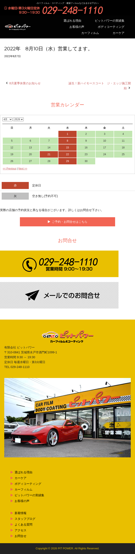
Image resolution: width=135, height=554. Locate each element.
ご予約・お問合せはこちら (69, 221)
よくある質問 (23, 524)
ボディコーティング (111, 26)
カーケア (118, 33)
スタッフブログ (25, 518)
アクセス (20, 530)
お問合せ (20, 536)
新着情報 (20, 513)
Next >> (22, 168)
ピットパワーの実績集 (109, 20)
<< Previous (9, 168)
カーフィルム (90, 33)
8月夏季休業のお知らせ (25, 83)
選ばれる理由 (72, 20)
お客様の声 (76, 26)
